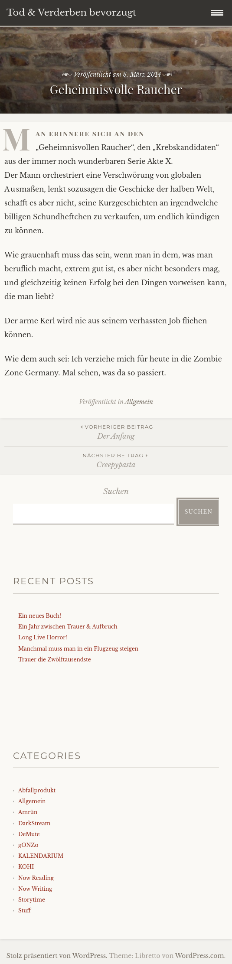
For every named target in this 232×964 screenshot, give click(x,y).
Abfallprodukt (37, 790)
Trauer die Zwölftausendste (54, 659)
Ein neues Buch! (39, 615)
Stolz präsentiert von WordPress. (57, 956)
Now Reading (36, 878)
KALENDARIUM (40, 856)
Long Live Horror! (42, 637)
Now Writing (35, 889)
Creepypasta (116, 460)
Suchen (116, 491)
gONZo (28, 845)
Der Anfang (116, 431)
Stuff (24, 910)
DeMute (29, 834)
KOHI (26, 866)
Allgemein (139, 402)
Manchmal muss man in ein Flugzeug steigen (78, 648)
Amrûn (27, 812)
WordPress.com (199, 956)
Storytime (31, 899)
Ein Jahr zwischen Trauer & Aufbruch (68, 626)
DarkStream (34, 823)
